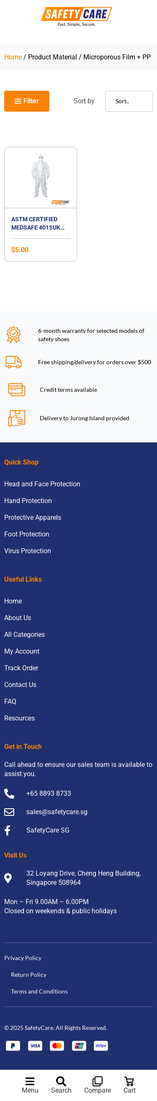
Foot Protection (26, 534)
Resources (19, 718)
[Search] (61, 1081)
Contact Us (20, 685)
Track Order (21, 668)
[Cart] (129, 1081)
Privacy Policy (22, 957)
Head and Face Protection (42, 484)
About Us (17, 618)
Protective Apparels (32, 517)
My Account (21, 651)
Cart (130, 1090)
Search (61, 1090)
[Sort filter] (129, 101)
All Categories (24, 635)
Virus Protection (27, 551)
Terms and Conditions (39, 991)
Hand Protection (28, 501)
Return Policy (28, 974)
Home (13, 57)
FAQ (10, 701)
